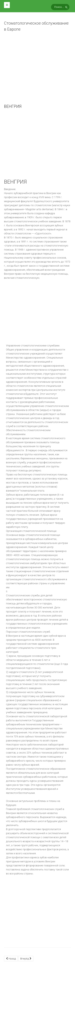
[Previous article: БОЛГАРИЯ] (11, 958)
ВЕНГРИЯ (13, 106)
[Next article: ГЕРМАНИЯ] (25, 958)
